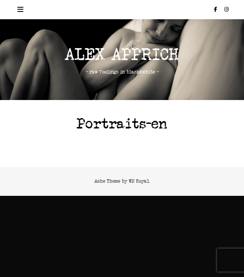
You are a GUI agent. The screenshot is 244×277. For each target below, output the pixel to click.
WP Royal (139, 181)
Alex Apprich (122, 54)
